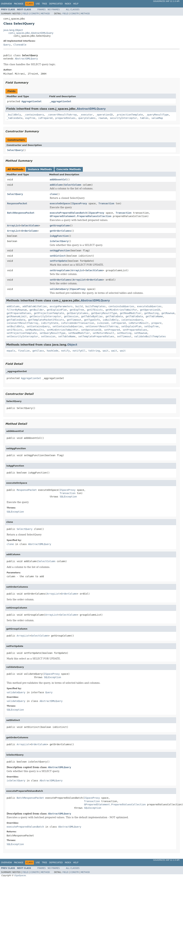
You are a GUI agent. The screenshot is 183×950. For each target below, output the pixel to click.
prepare (156, 323)
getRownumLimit (17, 316)
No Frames (54, 9)
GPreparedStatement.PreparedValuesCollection (80, 216)
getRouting (151, 313)
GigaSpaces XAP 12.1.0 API (166, 1)
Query (7, 44)
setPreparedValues (135, 329)
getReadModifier (130, 313)
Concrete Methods (68, 169)
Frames (41, 9)
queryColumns (86, 118)
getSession (71, 316)
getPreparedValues (19, 313)
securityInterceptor (123, 118)
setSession (48, 336)
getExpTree (77, 309)
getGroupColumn (60, 225)
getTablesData (16, 319)
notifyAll (79, 350)
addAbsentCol (58, 179)
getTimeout (74, 319)
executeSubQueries (149, 306)
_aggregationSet (60, 101)
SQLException (68, 496)
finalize (23, 350)
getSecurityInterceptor (45, 316)
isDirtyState (49, 323)
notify (65, 350)
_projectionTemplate (129, 114)
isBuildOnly (111, 319)
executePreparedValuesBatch (68, 212)
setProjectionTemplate (22, 333)
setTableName (66, 336)
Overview (6, 4)
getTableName (154, 316)
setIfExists (14, 329)
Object (72, 344)
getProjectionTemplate (49, 313)
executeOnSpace (60, 203)
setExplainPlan (131, 326)
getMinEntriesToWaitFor (121, 309)
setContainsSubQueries (68, 326)
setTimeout (124, 336)
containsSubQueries (121, 306)
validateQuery (59, 289)
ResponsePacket (17, 203)
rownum (102, 118)
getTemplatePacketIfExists (46, 319)
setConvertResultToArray (102, 326)
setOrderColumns (60, 279)
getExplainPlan (57, 309)
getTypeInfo (92, 319)
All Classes (72, 9)
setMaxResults (34, 329)
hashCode (52, 350)
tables (144, 118)
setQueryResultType (52, 333)
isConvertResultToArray (22, 323)
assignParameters (61, 306)
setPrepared (112, 329)
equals (11, 350)
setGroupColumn (60, 270)
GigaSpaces (20, 875)
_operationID (104, 114)
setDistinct (58, 255)
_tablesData (14, 118)
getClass (38, 350)
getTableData (114, 316)
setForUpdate (58, 260)
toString (94, 350)
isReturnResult (139, 323)
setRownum (140, 333)
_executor (86, 114)
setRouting (124, 333)
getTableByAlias (92, 316)
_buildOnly (14, 114)
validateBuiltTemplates (150, 336)
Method (45, 13)
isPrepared (45, 118)
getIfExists (95, 309)
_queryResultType (157, 114)
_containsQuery (34, 114)
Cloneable (19, 44)
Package (18, 4)
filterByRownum (17, 309)
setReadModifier (79, 333)
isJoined (102, 323)
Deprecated (56, 4)
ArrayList (13, 225)
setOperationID (91, 329)
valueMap (157, 118)
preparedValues (65, 118)
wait (106, 350)
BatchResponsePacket (20, 212)
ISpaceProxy (79, 203)
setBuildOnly (15, 326)
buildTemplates (96, 306)
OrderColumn (29, 230)
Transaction (106, 203)
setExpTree (151, 326)
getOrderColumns (60, 230)
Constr (34, 13)
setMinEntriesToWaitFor (62, 329)
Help (75, 4)
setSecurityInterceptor (22, 336)
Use (38, 4)
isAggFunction (59, 236)
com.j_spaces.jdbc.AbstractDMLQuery (31, 33)
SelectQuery (15, 150)
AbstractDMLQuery (26, 58)
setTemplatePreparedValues (96, 336)
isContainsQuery (132, 319)
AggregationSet (31, 101)
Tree (44, 4)
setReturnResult (103, 333)
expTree (30, 118)
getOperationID (150, 309)
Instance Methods (40, 169)
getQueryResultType (104, 313)
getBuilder (37, 309)
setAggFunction (60, 250)
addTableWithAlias (34, 306)
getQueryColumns (77, 313)
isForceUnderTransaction (77, 323)
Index (68, 4)
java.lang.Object (13, 30)
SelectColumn (72, 184)
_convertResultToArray (62, 114)
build (79, 306)
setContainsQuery (38, 326)
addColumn (56, 184)
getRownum (167, 313)
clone (53, 194)
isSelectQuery (59, 241)
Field (25, 13)
